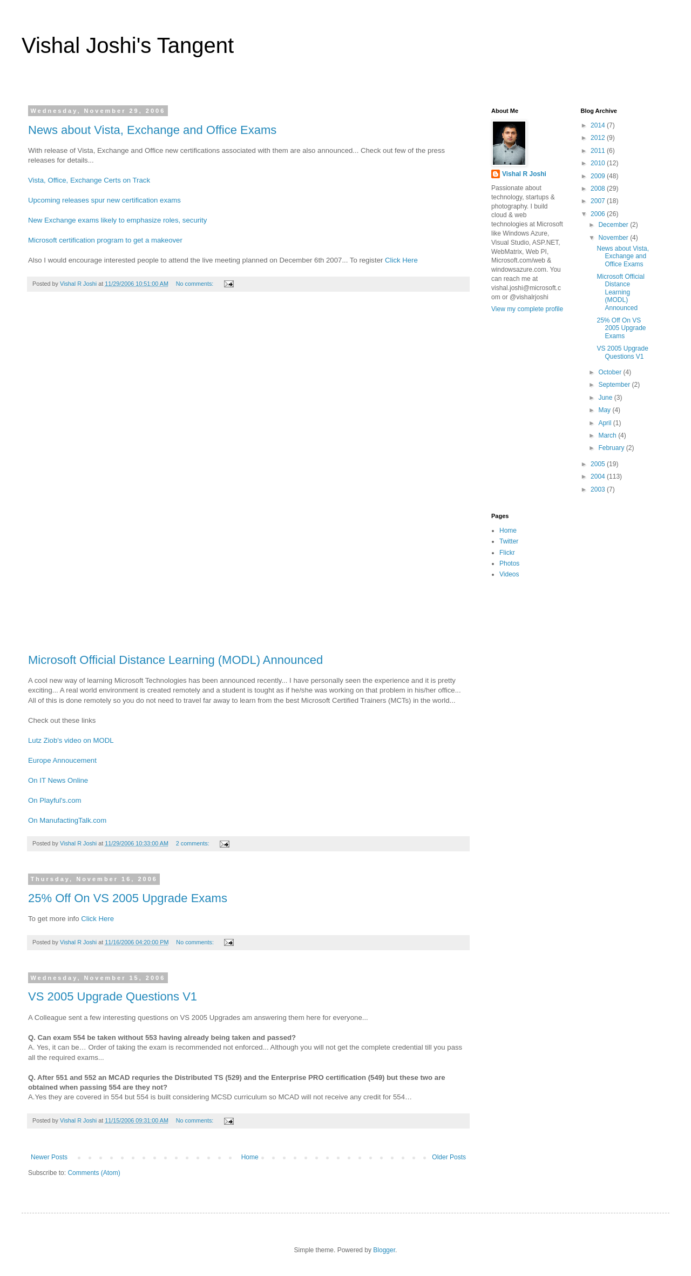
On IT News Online (58, 780)
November (614, 237)
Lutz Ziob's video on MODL (71, 740)
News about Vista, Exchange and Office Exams (152, 130)
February (612, 448)
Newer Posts (49, 1157)
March (608, 435)
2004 (599, 476)
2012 (599, 138)
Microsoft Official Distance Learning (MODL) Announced (175, 660)
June (606, 397)
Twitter (508, 541)
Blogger (384, 1250)
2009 (599, 176)
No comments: (195, 283)
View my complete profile (527, 309)
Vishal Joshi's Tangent (128, 45)
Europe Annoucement (62, 760)
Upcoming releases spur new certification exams (104, 200)
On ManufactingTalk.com (67, 820)
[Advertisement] (248, 478)
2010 (599, 163)
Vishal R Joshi (524, 174)
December (614, 225)
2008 (599, 188)
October (610, 372)
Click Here (401, 260)
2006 (599, 214)
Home (250, 1157)
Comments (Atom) (93, 1173)
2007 (599, 201)
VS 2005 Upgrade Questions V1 (112, 996)
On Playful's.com (55, 800)
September (615, 384)
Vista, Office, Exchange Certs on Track (89, 180)
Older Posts (449, 1157)
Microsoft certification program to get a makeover (105, 240)
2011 (599, 151)
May (605, 410)
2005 (599, 464)
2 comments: (193, 843)
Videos (509, 574)
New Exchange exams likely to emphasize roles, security (117, 220)
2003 (599, 489)
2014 (599, 125)
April (605, 423)
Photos (509, 563)
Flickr (507, 552)
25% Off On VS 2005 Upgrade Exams (127, 898)
